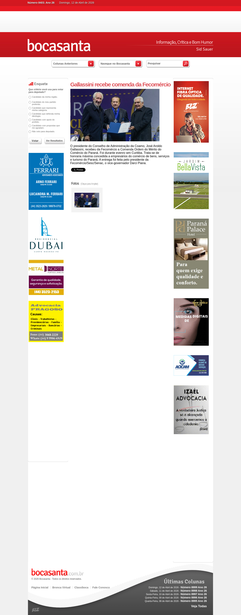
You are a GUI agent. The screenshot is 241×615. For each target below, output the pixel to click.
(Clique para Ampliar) (89, 184)
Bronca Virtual (61, 587)
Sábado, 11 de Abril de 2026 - (178, 591)
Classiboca (81, 587)
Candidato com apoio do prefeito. (43, 121)
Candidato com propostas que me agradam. (46, 126)
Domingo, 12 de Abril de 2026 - (178, 587)
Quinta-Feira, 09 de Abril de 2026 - (176, 597)
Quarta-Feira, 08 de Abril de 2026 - (176, 601)
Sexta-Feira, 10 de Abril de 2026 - (176, 594)
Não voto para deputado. (43, 131)
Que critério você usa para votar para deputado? (46, 90)
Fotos (84, 183)
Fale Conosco (101, 587)
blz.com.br (35, 610)
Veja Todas (199, 606)
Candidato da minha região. (45, 97)
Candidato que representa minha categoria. (44, 109)
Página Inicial (39, 587)
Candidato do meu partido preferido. (44, 103)
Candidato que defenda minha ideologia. (46, 115)
